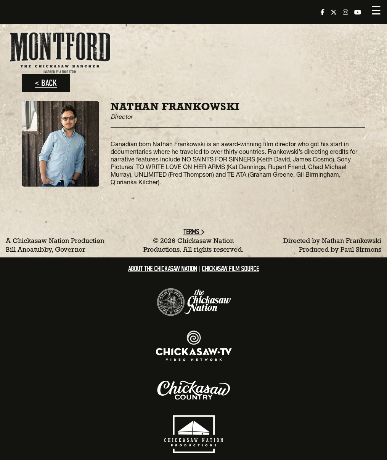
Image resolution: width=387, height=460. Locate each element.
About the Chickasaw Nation (162, 268)
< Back (46, 83)
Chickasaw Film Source (230, 268)
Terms (193, 231)
